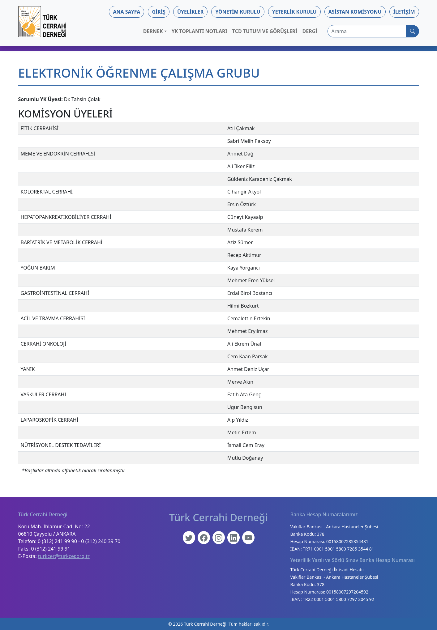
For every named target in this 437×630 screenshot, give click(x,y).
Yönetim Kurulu (237, 11)
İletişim (404, 11)
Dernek (153, 31)
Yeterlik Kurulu (294, 11)
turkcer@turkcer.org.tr (64, 556)
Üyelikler (190, 11)
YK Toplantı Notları (199, 31)
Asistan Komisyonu (355, 11)
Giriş (158, 11)
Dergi (310, 31)
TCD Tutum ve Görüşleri (265, 31)
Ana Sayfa (126, 11)
